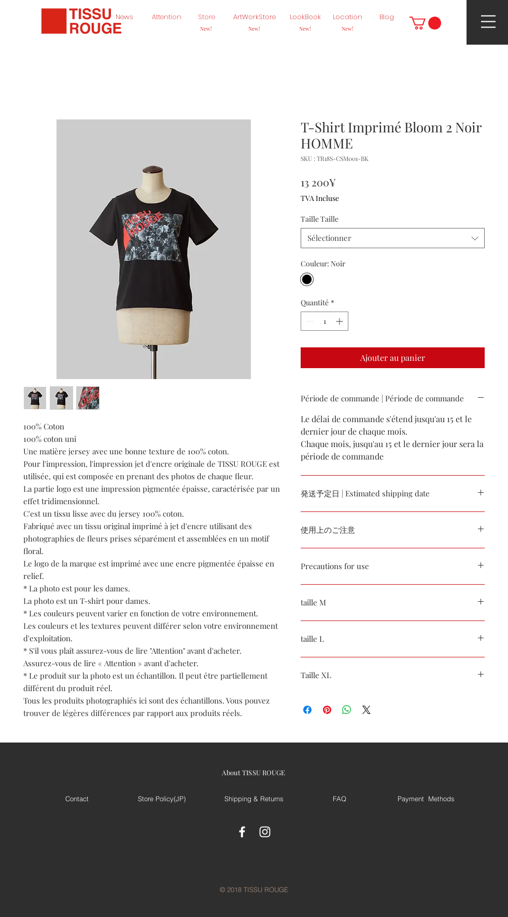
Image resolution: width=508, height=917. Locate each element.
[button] (425, 23)
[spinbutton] (324, 321)
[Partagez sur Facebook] (307, 710)
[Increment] (340, 321)
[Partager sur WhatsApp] (347, 710)
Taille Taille (319, 219)
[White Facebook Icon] (242, 832)
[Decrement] (308, 321)
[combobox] (393, 238)
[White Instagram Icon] (265, 832)
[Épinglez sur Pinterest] (327, 710)
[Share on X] (366, 710)
